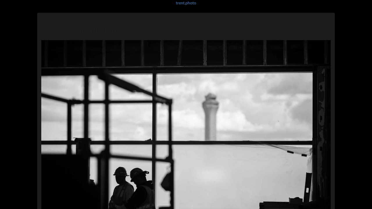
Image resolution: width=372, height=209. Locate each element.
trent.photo (186, 2)
